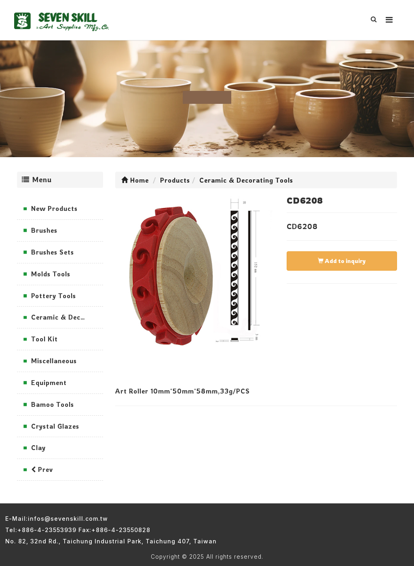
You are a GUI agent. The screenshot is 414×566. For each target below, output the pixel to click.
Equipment (49, 383)
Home (135, 180)
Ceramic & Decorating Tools (67, 317)
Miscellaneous (54, 361)
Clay (38, 448)
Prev (42, 469)
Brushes (44, 230)
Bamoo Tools (52, 404)
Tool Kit (44, 339)
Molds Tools (50, 274)
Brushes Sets (52, 252)
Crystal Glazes (55, 426)
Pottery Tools (53, 296)
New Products (54, 208)
